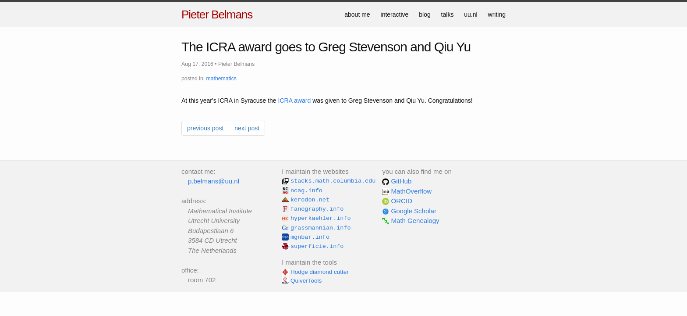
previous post (205, 128)
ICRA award (294, 100)
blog (424, 14)
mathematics (221, 78)
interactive (395, 14)
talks (447, 14)
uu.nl (470, 14)
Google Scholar (409, 211)
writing (497, 14)
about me (357, 14)
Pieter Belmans (216, 14)
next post (246, 128)
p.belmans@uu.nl (213, 181)
